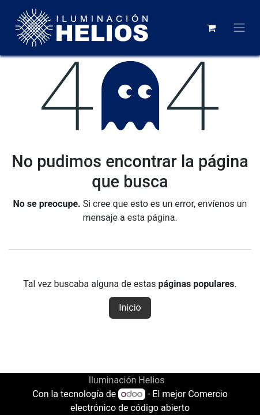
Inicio (130, 307)
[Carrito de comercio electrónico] (211, 27)
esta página (151, 217)
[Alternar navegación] (239, 28)
